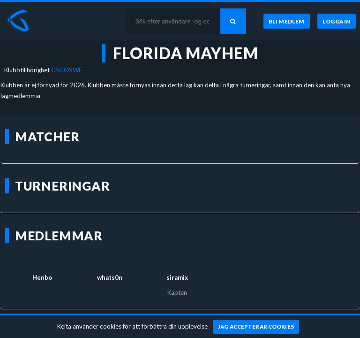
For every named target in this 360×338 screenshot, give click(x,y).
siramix (177, 277)
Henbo (42, 277)
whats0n (109, 277)
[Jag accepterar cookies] (256, 327)
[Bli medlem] (286, 21)
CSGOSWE (66, 70)
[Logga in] (336, 21)
